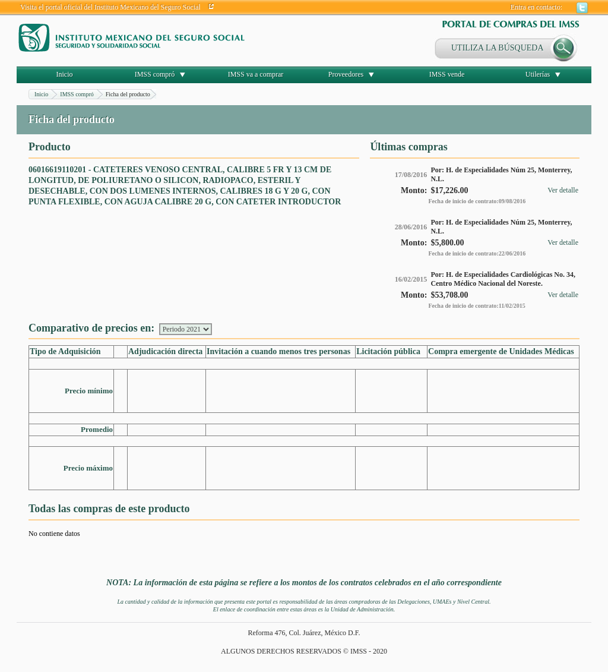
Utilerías (537, 74)
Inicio (64, 74)
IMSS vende (447, 74)
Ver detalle (562, 190)
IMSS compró (155, 74)
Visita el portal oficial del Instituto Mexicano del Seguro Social (110, 7)
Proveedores (345, 74)
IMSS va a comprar (256, 74)
